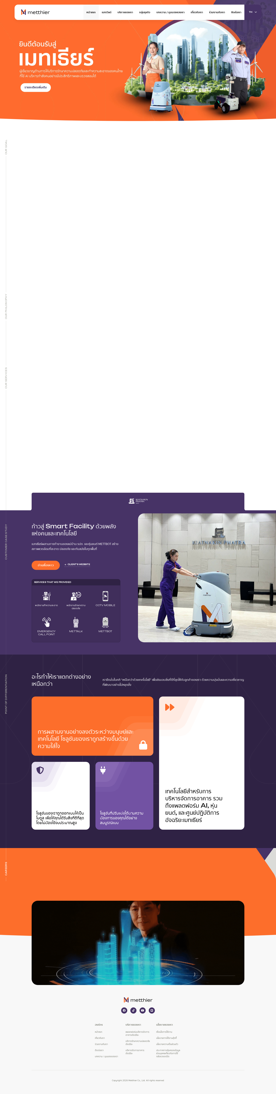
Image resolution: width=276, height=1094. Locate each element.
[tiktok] (133, 1010)
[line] (152, 1010)
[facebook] (124, 1010)
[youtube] (143, 1010)
